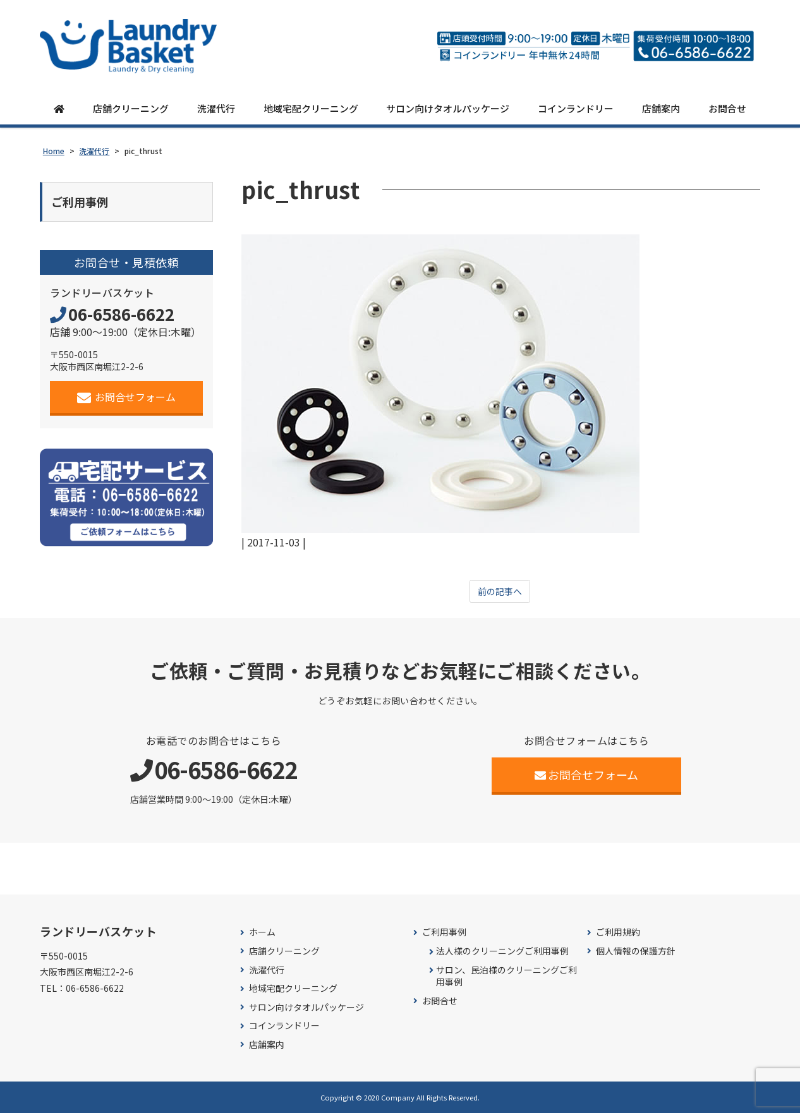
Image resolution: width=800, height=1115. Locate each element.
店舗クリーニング (131, 109)
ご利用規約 (618, 935)
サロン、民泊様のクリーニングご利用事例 (506, 978)
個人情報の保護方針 (636, 953)
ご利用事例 (444, 935)
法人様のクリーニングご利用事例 (502, 953)
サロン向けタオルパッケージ (447, 109)
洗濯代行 (216, 109)
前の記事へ (500, 592)
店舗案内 (661, 109)
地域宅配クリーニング (311, 109)
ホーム (262, 935)
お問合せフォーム (126, 400)
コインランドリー (576, 109)
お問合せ (727, 109)
